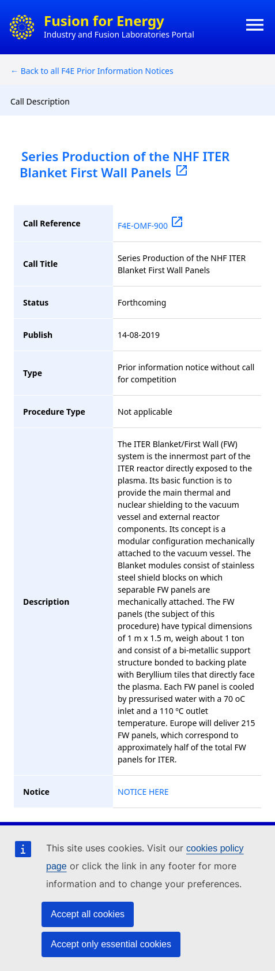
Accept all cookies (88, 914)
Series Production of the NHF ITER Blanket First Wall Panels (124, 164)
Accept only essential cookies (111, 944)
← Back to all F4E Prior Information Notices (92, 70)
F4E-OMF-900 (151, 225)
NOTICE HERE (143, 791)
